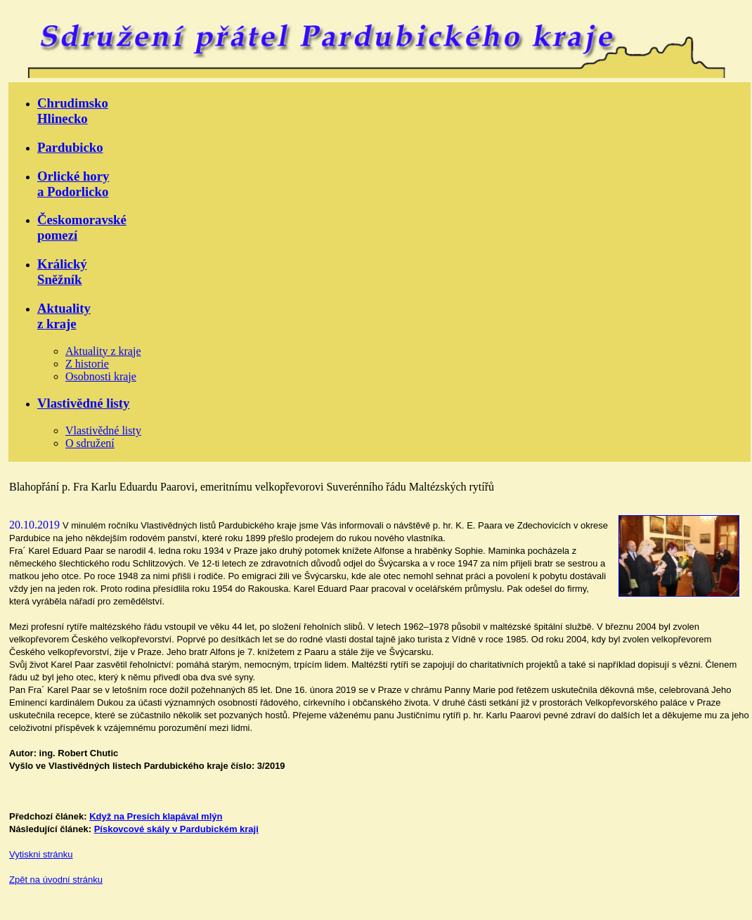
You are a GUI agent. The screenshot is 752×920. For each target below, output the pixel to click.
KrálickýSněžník (62, 272)
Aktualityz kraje (64, 316)
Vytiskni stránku (41, 854)
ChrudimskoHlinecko (72, 111)
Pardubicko (70, 147)
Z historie (87, 364)
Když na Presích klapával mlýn (155, 816)
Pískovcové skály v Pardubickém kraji (176, 829)
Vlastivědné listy (83, 403)
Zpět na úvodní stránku (56, 879)
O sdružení (90, 443)
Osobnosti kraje (100, 376)
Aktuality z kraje (103, 351)
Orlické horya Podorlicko (73, 184)
